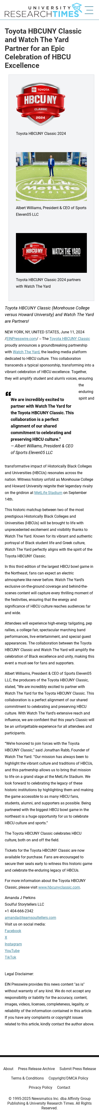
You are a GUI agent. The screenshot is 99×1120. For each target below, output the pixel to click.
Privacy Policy (40, 1087)
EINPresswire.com (21, 338)
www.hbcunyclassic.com (59, 887)
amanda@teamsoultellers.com (30, 917)
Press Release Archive (36, 1069)
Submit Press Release (77, 1069)
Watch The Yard (26, 352)
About (8, 1069)
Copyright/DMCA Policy (68, 1078)
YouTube (12, 950)
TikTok (10, 957)
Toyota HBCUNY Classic (70, 338)
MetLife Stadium (48, 492)
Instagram (13, 944)
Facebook (13, 931)
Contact (63, 1087)
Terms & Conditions (27, 1078)
